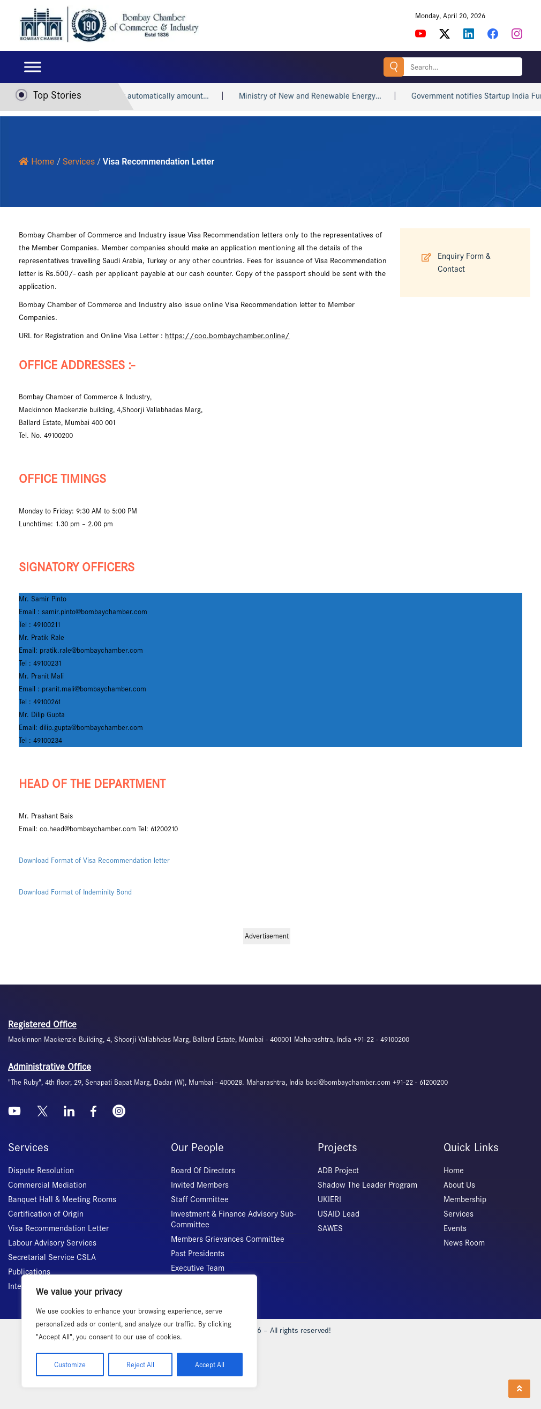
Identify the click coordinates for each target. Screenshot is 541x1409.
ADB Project (338, 1170)
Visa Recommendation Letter (58, 1228)
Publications (29, 1272)
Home (36, 161)
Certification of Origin (46, 1214)
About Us (459, 1185)
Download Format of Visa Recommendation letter (94, 860)
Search (393, 67)
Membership (465, 1199)
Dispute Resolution (41, 1170)
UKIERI (329, 1199)
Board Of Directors (203, 1170)
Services (459, 1214)
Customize (69, 1364)
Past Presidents (197, 1253)
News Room (464, 1243)
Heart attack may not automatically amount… (149, 96)
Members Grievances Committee (227, 1239)
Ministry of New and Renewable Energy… (329, 96)
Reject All (139, 1364)
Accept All (209, 1364)
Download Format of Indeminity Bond (75, 892)
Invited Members (200, 1185)
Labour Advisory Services (52, 1243)
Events (455, 1228)
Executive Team (197, 1268)
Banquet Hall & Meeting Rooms (62, 1199)
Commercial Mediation (47, 1185)
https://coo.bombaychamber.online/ (227, 335)
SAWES (330, 1228)
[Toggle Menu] (32, 67)
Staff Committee (200, 1199)
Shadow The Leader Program (367, 1185)
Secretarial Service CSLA (52, 1257)
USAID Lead (338, 1214)
